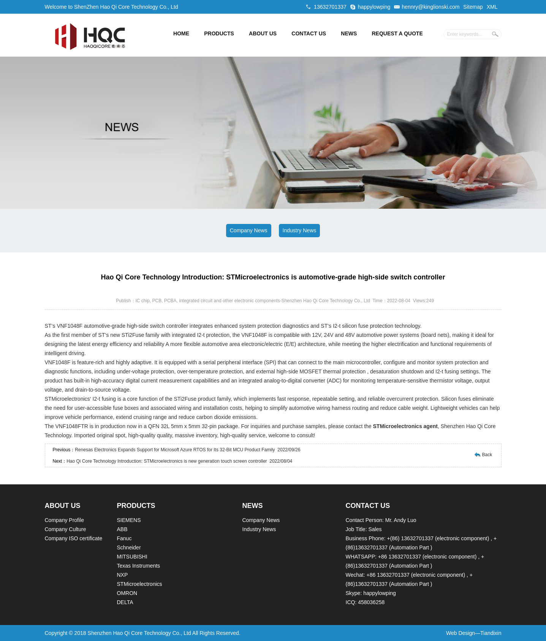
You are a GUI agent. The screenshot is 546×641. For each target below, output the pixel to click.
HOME (181, 33)
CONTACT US (308, 33)
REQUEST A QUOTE (397, 33)
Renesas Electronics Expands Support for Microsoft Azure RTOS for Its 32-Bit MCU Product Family (175, 449)
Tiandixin (491, 633)
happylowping (374, 7)
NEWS (349, 33)
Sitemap (473, 7)
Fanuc (124, 538)
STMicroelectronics (139, 584)
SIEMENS (129, 520)
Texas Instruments (138, 566)
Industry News (300, 230)
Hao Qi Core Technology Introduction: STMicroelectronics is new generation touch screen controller (166, 461)
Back (487, 454)
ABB (122, 529)
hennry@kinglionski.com (430, 7)
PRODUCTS (219, 33)
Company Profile (64, 520)
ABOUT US (263, 33)
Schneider (129, 547)
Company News (248, 230)
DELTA (125, 602)
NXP (122, 575)
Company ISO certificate (74, 538)
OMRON (127, 593)
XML (492, 7)
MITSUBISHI (132, 557)
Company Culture (65, 529)
